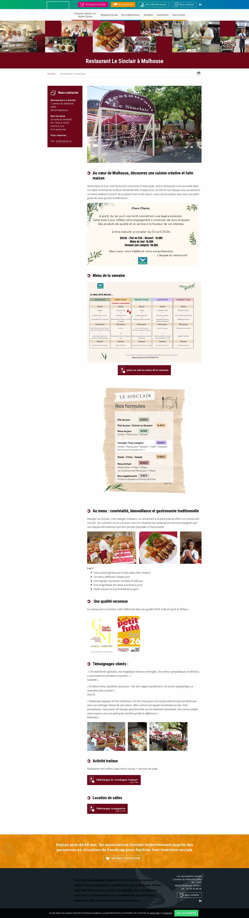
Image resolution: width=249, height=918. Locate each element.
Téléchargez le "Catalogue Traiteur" (114, 780)
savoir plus (155, 913)
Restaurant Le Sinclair (92, 4)
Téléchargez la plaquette (107, 809)
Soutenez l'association (123, 858)
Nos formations (123, 4)
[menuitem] (85, 15)
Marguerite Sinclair (109, 15)
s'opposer (167, 913)
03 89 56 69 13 (63, 141)
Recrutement (163, 15)
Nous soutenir (178, 15)
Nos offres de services (154, 4)
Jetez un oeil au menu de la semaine (147, 370)
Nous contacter (184, 4)
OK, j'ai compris (186, 913)
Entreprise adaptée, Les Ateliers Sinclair (85, 15)
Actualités (148, 15)
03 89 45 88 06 (194, 888)
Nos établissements (130, 15)
